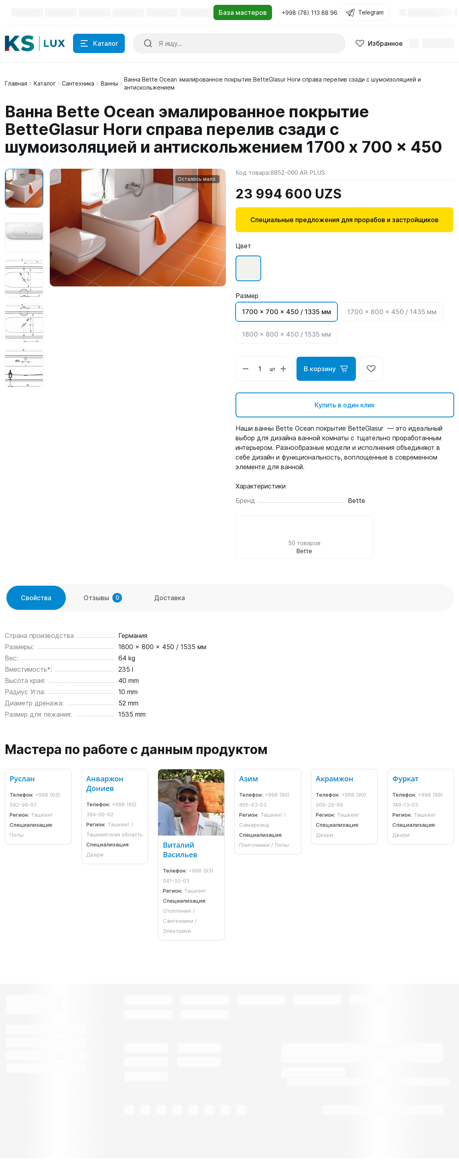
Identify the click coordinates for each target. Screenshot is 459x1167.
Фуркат (405, 778)
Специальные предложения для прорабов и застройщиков (344, 220)
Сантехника (78, 83)
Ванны (109, 83)
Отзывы (102, 598)
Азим (248, 778)
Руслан (22, 778)
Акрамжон (334, 778)
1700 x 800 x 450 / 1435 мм (392, 312)
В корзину (326, 369)
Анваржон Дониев (105, 783)
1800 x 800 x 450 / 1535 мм (286, 334)
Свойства (36, 598)
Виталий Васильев (180, 849)
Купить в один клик (345, 405)
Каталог (45, 83)
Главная (16, 83)
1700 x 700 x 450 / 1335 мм (286, 312)
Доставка (169, 598)
